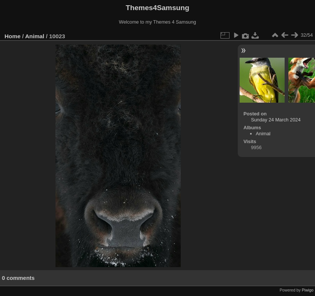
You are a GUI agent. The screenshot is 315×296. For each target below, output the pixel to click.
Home (12, 36)
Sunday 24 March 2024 (275, 120)
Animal (34, 36)
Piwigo (308, 290)
